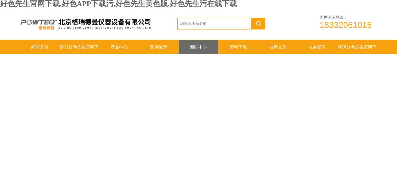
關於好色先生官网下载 (79, 49)
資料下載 (238, 47)
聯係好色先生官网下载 (357, 49)
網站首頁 (39, 47)
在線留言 (317, 47)
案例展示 (158, 47)
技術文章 (277, 47)
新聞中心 (198, 47)
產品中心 (119, 47)
